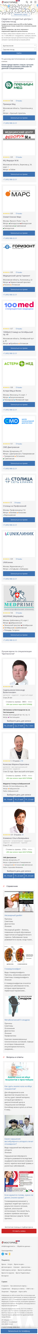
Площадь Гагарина (11, 630)
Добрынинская (15, 623)
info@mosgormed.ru (8, 1246)
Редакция (13, 1292)
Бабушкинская (13, 789)
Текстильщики (13, 717)
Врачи (4, 1264)
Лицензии (5, 1292)
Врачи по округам (8, 1273)
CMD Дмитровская (9, 857)
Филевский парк (21, 400)
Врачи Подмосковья (23, 1273)
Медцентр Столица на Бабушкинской (16, 784)
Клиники (16, 1267)
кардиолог (15, 695)
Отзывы (19, 101)
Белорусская (14, 223)
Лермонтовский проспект (20, 282)
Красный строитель (17, 113)
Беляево (13, 512)
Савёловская (20, 226)
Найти (19, 53)
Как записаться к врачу (18, 1286)
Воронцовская (9, 515)
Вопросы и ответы (18, 1289)
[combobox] (19, 45)
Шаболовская (21, 628)
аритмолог (7, 695)
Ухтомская (15, 285)
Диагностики (25, 1267)
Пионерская (8, 400)
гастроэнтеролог (17, 841)
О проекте (5, 1286)
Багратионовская (16, 397)
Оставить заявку (19, 1231)
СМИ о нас (30, 1289)
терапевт (24, 843)
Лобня (12, 169)
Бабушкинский (13, 791)
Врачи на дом (19, 1264)
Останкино (20, 456)
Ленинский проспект (12, 625)
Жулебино (13, 343)
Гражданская (8, 456)
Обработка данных (23, 1246)
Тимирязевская (27, 454)
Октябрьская (27, 625)
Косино (6, 285)
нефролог (6, 843)
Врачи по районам (24, 1270)
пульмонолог (15, 843)
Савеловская (8, 226)
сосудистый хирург (26, 695)
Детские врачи (7, 1267)
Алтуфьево (14, 569)
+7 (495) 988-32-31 (10, 123)
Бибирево (23, 569)
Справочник (6, 1289)
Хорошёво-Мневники (15, 867)
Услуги (10, 1264)
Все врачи (5, 1276)
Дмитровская (15, 454)
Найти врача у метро (9, 1270)
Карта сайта (23, 1292)
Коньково (21, 512)
